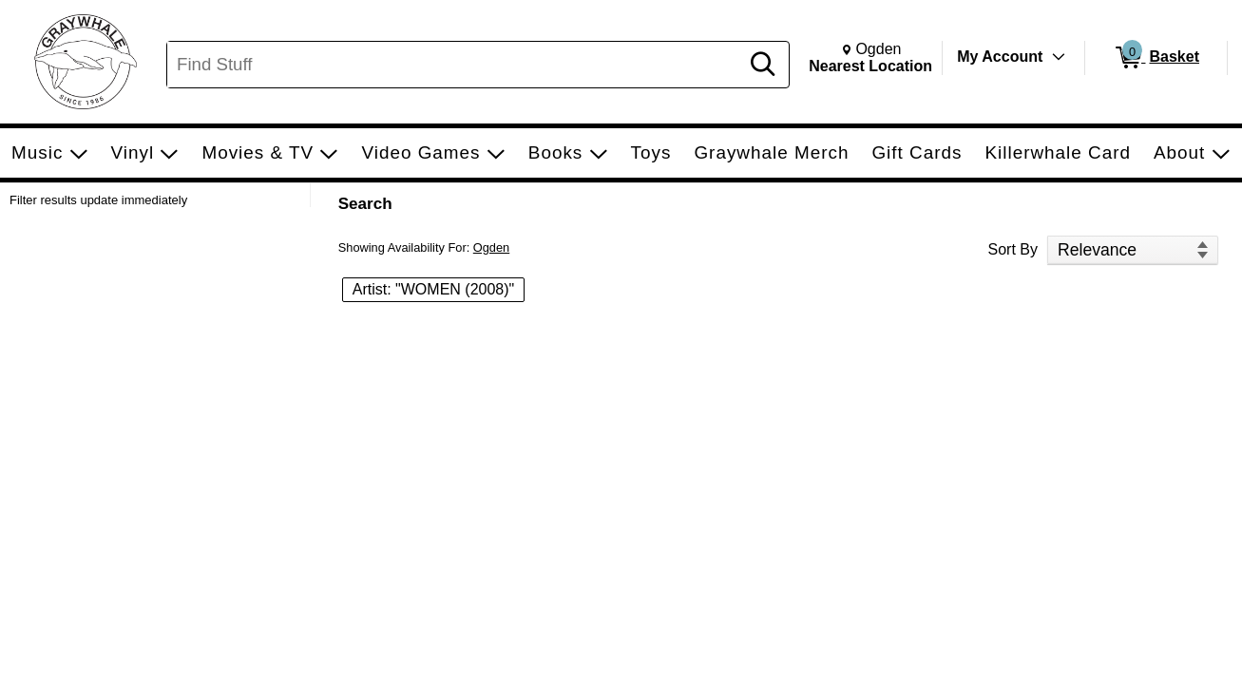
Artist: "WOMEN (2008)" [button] (434, 289)
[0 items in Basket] (1156, 58)
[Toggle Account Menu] (1058, 57)
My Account (999, 56)
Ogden (491, 247)
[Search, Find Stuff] (455, 64)
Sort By (1013, 249)
